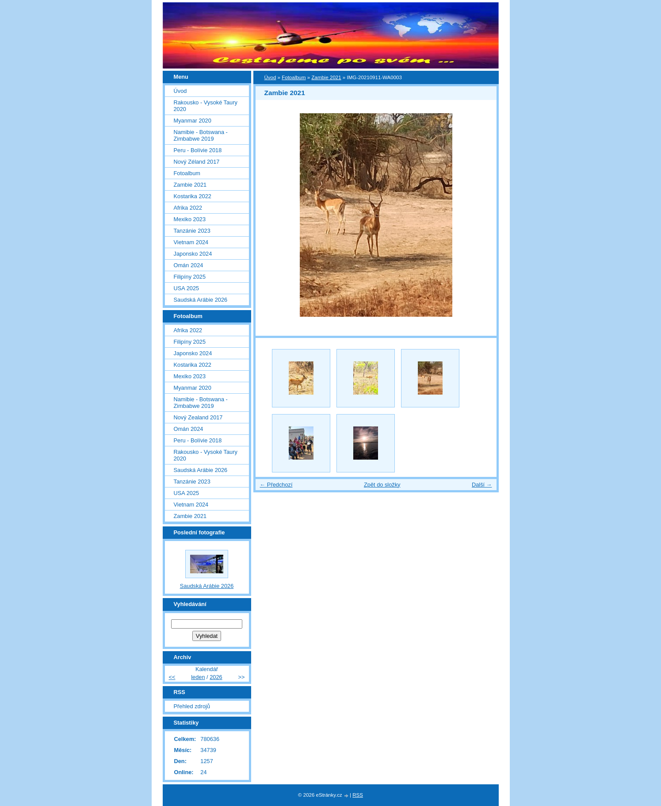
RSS (357, 795)
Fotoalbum (294, 77)
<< (172, 677)
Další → (482, 484)
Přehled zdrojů (192, 706)
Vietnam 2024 (191, 242)
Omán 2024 (188, 265)
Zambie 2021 (326, 77)
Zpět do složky (382, 484)
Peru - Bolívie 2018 (198, 150)
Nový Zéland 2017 (197, 161)
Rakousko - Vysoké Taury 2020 (205, 105)
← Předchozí (276, 484)
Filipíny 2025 (190, 276)
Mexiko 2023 (190, 219)
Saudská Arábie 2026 (201, 299)
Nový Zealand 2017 (198, 417)
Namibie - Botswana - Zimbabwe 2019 (201, 135)
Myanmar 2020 (192, 120)
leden (198, 677)
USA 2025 (186, 288)
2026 (216, 677)
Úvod (270, 77)
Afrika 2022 (188, 207)
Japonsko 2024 (193, 253)
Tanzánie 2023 (192, 230)
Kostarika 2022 (192, 196)
